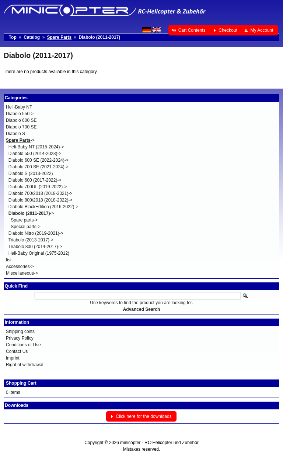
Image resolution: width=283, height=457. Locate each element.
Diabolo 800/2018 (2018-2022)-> (40, 200)
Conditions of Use (23, 344)
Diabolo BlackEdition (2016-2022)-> (43, 206)
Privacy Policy (20, 338)
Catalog (32, 37)
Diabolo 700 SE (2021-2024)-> (38, 166)
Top (13, 37)
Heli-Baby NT (19, 107)
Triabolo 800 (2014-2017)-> (35, 246)
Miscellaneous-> (22, 273)
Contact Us (17, 351)
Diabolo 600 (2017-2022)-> (35, 180)
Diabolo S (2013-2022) (30, 173)
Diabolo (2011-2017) (99, 37)
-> (20, 140)
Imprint (13, 358)
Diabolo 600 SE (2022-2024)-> (38, 160)
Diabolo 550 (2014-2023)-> (35, 153)
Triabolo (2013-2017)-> (30, 240)
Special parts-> (25, 226)
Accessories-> (20, 266)
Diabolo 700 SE (21, 127)
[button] (189, 30)
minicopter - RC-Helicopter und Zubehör (159, 442)
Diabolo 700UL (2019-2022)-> (37, 186)
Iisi (8, 259)
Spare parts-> (24, 220)
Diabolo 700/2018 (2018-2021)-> (40, 193)
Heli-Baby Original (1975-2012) (38, 253)
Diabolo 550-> (20, 113)
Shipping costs (20, 331)
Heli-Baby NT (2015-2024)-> (36, 147)
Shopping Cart (21, 383)
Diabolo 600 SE (21, 120)
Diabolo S (15, 133)
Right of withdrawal (24, 364)
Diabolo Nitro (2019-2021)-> (35, 233)
